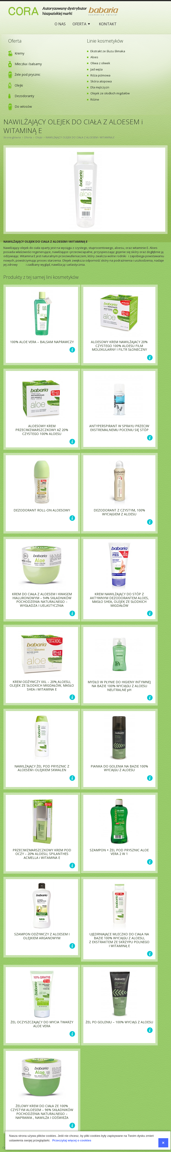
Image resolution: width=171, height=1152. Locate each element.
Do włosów (23, 106)
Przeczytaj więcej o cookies (71, 1140)
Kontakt (108, 23)
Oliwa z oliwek (100, 63)
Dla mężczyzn (99, 87)
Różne (94, 99)
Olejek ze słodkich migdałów (110, 93)
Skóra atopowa (101, 81)
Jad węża (96, 69)
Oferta (80, 25)
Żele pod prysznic (27, 74)
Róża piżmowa (100, 75)
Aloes (94, 57)
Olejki (19, 85)
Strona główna (12, 137)
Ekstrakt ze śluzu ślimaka (107, 51)
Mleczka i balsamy (28, 64)
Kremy (19, 53)
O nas (60, 23)
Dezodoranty (24, 96)
